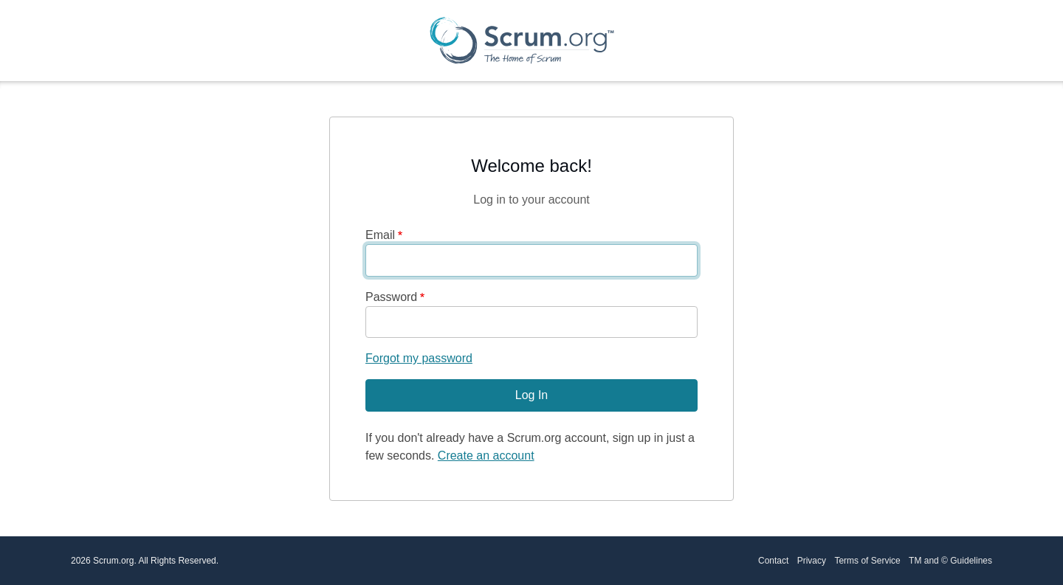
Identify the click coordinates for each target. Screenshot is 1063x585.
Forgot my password (418, 358)
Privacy (811, 560)
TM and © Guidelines (950, 560)
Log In (531, 395)
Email (380, 235)
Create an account (486, 455)
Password (391, 297)
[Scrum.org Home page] (522, 40)
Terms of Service (867, 560)
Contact (773, 560)
